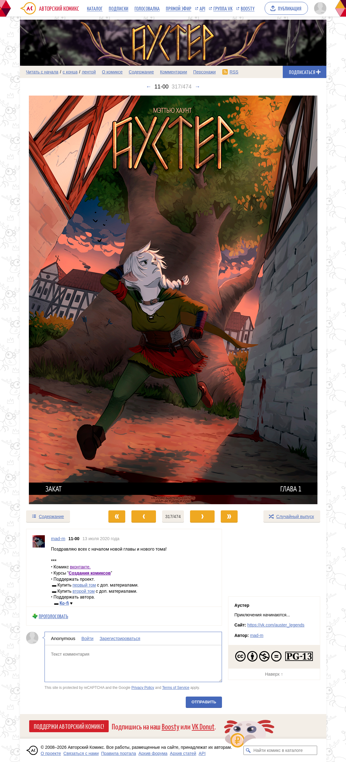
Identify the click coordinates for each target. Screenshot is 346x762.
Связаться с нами (81, 753)
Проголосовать (53, 616)
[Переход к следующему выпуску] (173, 300)
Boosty (248, 8)
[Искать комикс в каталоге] (248, 750)
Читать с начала (42, 71)
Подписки (118, 8)
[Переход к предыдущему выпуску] (58, 300)
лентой (89, 71)
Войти (87, 638)
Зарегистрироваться (119, 638)
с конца (70, 71)
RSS (234, 71)
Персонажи (204, 71)
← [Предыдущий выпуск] (148, 87)
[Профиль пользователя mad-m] (39, 567)
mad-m (256, 635)
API (202, 8)
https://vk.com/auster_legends (276, 625)
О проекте (51, 753)
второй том (83, 590)
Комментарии (173, 71)
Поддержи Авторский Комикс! (69, 726)
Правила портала (118, 753)
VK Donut (203, 726)
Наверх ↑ (274, 674)
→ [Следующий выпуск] (197, 87)
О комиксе (112, 71)
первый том (84, 585)
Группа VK (222, 8)
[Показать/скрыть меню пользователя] (319, 8)
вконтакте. (80, 566)
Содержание (141, 71)
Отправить (203, 702)
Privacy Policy (142, 687)
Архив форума (152, 753)
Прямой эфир (178, 8)
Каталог (95, 8)
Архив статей (183, 753)
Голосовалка (147, 8)
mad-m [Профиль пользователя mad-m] (58, 538)
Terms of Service (175, 687)
